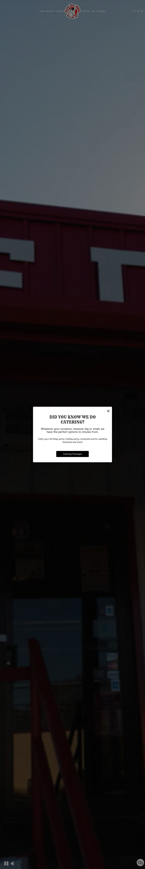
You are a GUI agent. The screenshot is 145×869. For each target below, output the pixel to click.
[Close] (108, 410)
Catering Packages (72, 454)
